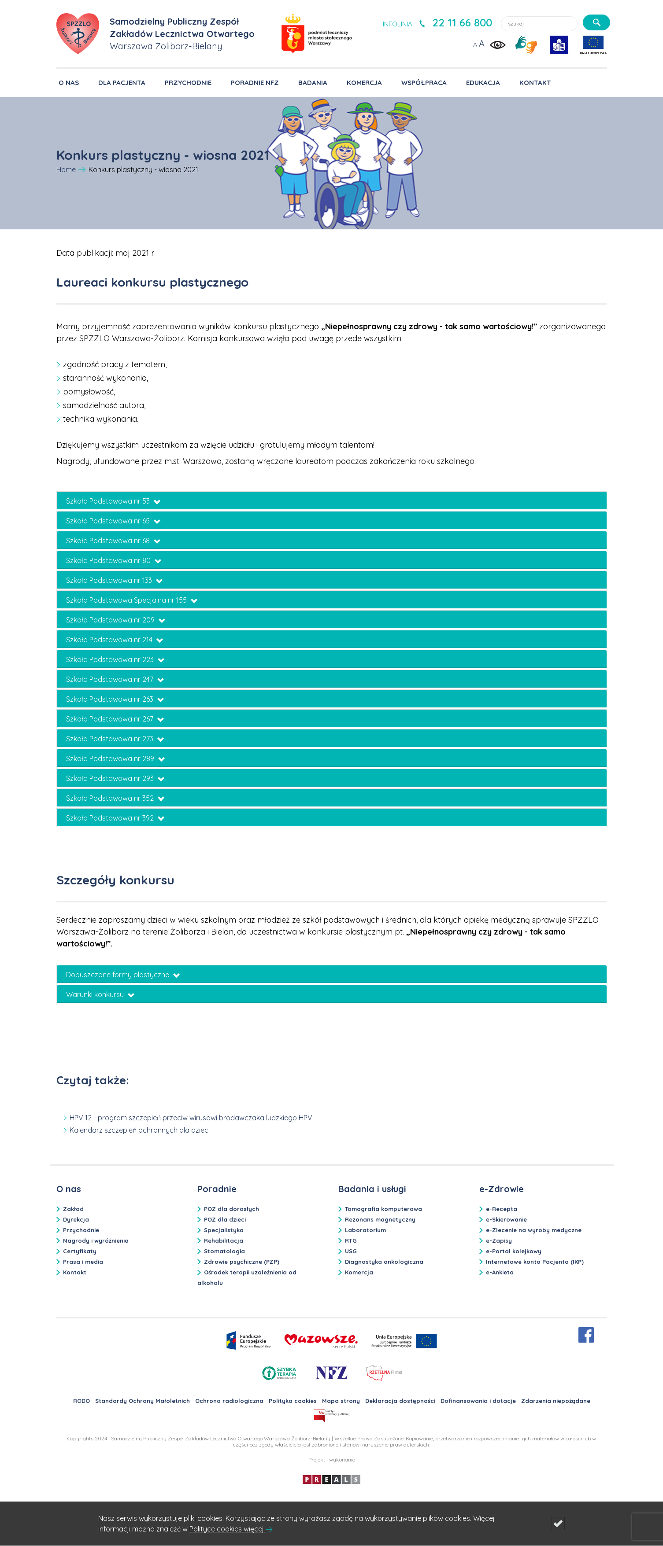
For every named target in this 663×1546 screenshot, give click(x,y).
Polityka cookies (293, 1400)
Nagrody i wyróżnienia (96, 1240)
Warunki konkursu (100, 994)
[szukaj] (596, 22)
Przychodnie (81, 1229)
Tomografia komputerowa (383, 1208)
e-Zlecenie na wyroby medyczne (534, 1229)
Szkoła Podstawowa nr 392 (115, 817)
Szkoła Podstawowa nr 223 (115, 659)
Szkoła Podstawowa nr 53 (113, 501)
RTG (351, 1240)
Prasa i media (83, 1261)
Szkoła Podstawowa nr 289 (115, 758)
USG (351, 1251)
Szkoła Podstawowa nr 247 (115, 679)
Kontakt (74, 1272)
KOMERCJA (364, 82)
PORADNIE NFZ (255, 82)
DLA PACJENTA (121, 82)
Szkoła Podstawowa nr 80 (113, 560)
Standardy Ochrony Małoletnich (142, 1400)
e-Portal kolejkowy (513, 1251)
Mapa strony (341, 1400)
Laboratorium (365, 1229)
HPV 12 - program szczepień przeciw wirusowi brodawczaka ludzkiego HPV (191, 1117)
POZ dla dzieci (225, 1219)
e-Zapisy (499, 1240)
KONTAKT (535, 82)
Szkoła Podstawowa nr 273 (115, 738)
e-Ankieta (500, 1272)
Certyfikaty (79, 1251)
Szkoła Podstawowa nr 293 (115, 778)
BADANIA (312, 82)
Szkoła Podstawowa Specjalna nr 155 (131, 600)
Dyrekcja (76, 1219)
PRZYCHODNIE (188, 82)
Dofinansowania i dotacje (478, 1400)
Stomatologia (224, 1251)
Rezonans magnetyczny (380, 1219)
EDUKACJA (483, 82)
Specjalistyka (224, 1229)
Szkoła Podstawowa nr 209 (115, 619)
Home (66, 169)
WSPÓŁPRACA (424, 82)
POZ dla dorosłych (231, 1208)
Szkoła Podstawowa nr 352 (115, 798)
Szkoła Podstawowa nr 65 (113, 520)
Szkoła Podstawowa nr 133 (114, 580)
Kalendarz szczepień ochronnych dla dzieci (140, 1130)
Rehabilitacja (223, 1240)
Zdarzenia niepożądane (555, 1400)
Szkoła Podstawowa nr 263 (115, 699)
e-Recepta (501, 1208)
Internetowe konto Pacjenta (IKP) (535, 1261)
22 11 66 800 (462, 22)
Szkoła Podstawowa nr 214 (114, 639)
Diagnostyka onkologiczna (384, 1261)
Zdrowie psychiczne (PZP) (241, 1261)
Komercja (359, 1272)
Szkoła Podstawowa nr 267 (115, 718)
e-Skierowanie (506, 1219)
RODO (81, 1400)
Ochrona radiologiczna (229, 1400)
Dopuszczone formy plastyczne (123, 974)
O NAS (69, 82)
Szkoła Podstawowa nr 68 (113, 540)
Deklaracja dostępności (400, 1400)
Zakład (73, 1208)
